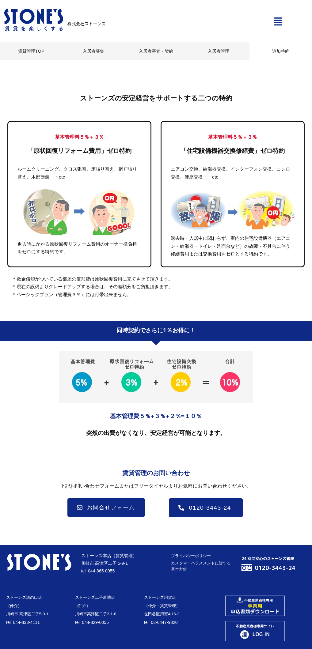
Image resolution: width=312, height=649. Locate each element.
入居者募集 (93, 51)
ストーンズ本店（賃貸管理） (109, 555)
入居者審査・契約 (156, 51)
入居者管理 (218, 51)
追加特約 (280, 51)
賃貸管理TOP (31, 51)
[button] (278, 22)
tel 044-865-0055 (98, 570)
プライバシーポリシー (191, 555)
